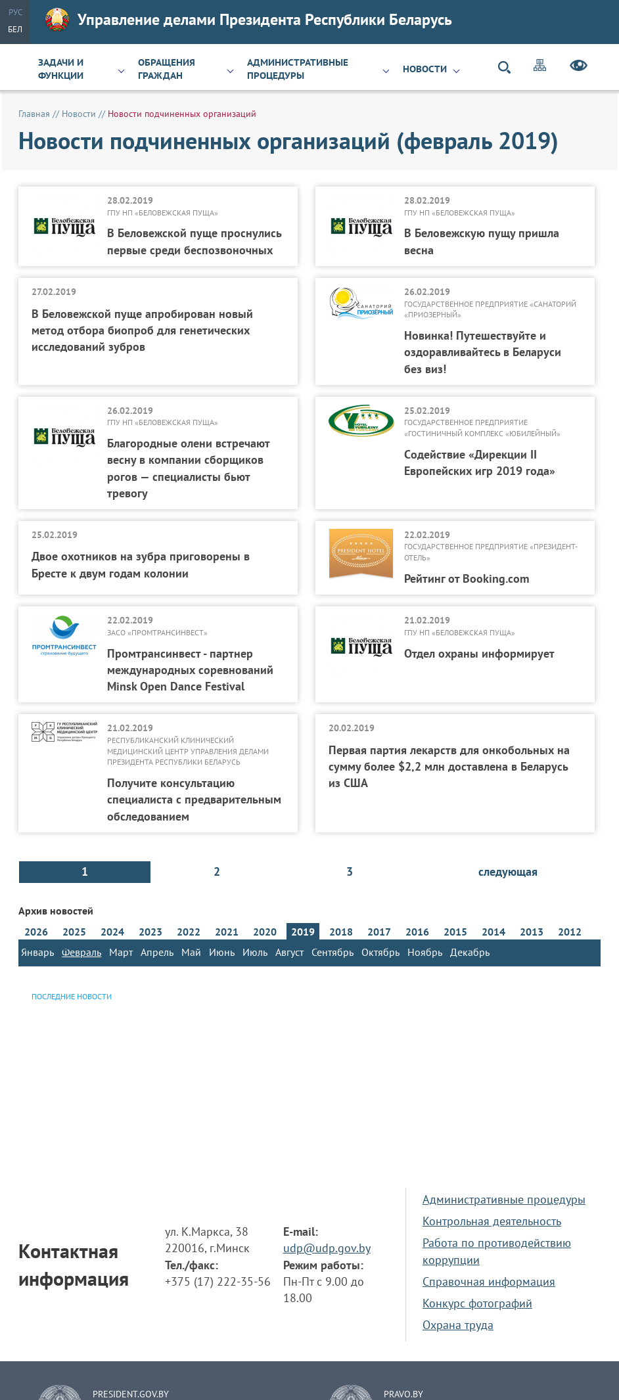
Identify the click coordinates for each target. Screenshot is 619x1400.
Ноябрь (424, 952)
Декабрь (470, 952)
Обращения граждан (166, 68)
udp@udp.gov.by (327, 1247)
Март (121, 952)
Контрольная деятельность (492, 1221)
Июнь (222, 952)
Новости (425, 69)
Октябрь (380, 952)
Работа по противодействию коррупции (497, 1251)
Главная (34, 114)
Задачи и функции (60, 68)
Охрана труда (458, 1324)
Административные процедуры (297, 68)
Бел (15, 29)
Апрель (157, 952)
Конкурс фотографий (477, 1303)
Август (289, 952)
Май (191, 952)
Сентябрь (332, 952)
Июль (254, 952)
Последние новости (72, 996)
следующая (508, 871)
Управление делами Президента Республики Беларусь (248, 20)
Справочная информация (489, 1281)
